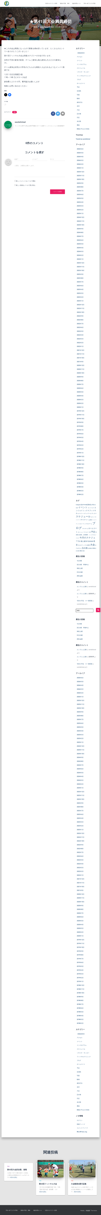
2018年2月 (80, 494)
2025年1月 (80, 213)
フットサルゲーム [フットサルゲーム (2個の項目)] (87, 523)
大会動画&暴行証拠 (78, 1184)
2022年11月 (80, 308)
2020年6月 (80, 388)
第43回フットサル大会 (48, 1184)
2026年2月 (80, 164)
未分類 (79, 121)
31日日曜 (80, 572)
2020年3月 (80, 399)
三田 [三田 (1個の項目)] (90, 532)
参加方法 (79, 102)
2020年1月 (80, 407)
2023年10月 (80, 270)
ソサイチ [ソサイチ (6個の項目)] (82, 520)
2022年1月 (80, 346)
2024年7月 (80, 236)
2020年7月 (80, 384)
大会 (14, 112)
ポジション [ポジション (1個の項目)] (80, 532)
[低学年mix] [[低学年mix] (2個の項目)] (84, 504)
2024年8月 (80, 232)
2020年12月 (80, 365)
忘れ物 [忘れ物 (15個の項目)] (84, 548)
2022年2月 (80, 342)
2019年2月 (80, 449)
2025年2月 (80, 210)
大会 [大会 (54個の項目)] (92, 544)
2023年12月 (80, 263)
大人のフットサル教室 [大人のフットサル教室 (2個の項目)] (84, 545)
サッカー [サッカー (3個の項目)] (94, 513)
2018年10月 (80, 464)
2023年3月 (80, 293)
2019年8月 (80, 426)
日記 (78, 117)
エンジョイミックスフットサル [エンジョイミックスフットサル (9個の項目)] (86, 510)
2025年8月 (80, 187)
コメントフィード (82, 1128)
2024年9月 (80, 229)
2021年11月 (80, 354)
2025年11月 (80, 175)
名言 (78, 106)
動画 (78, 98)
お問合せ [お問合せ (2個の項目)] (93, 504)
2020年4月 (80, 396)
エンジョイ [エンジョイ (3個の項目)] (91, 507)
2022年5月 (80, 331)
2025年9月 (80, 183)
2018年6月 (80, 479)
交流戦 (79, 91)
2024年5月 (80, 244)
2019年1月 (80, 453)
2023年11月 (80, 266)
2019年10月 (80, 418)
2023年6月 (80, 285)
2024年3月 (80, 251)
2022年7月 (80, 323)
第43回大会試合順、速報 (17, 1169)
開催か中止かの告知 (83, 129)
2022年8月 (80, 320)
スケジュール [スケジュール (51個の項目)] (83, 516)
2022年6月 (80, 327)
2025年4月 (80, 202)
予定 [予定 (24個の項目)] (93, 532)
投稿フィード (81, 1124)
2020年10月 (80, 373)
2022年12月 (80, 304)
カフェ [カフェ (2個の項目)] (85, 513)
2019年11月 (80, 415)
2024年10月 (80, 225)
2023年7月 (80, 282)
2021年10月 (80, 358)
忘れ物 (79, 114)
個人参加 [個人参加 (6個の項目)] (84, 541)
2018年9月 (80, 468)
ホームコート (81, 83)
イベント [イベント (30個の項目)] (82, 507)
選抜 (78, 125)
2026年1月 (80, 168)
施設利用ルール (76, 3)
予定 (78, 87)
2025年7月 (80, 191)
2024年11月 (80, 221)
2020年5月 (80, 392)
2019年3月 (80, 445)
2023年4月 (80, 289)
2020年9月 (80, 377)
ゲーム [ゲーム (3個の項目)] (89, 513)
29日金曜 (80, 576)
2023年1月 (80, 301)
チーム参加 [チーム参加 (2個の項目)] (89, 520)
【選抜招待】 (81, 53)
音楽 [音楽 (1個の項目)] (83, 551)
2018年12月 (80, 456)
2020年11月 (80, 369)
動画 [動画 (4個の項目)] (91, 541)
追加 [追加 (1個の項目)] (78, 551)
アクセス (79, 57)
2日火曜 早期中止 (83, 564)
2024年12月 (80, 217)
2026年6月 (80, 149)
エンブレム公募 (82, 586)
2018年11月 (80, 460)
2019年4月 (80, 441)
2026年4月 (80, 156)
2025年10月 (80, 179)
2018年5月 (80, 483)
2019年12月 (80, 411)
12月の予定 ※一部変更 (84, 600)
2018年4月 (80, 487)
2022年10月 (80, 312)
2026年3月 (80, 160)
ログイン (79, 1120)
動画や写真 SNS (64, 3)
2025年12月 (80, 172)
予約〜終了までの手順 (89, 3)
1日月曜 (79, 561)
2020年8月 (80, 380)
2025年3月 (80, 206)
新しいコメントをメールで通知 (25, 181)
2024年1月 (80, 259)
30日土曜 (80, 568)
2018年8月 (80, 472)
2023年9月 (80, 274)
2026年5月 (80, 153)
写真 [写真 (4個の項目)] (88, 541)
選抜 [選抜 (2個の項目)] (81, 551)
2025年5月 (80, 198)
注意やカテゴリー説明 (51, 3)
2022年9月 (80, 316)
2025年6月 (80, 194)
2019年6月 (80, 434)
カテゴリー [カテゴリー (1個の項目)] (80, 513)
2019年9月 (80, 422)
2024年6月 (80, 240)
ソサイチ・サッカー (83, 72)
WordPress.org (82, 1132)
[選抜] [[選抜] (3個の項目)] (89, 504)
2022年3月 (80, 339)
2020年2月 (80, 403)
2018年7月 (80, 475)
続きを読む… (14, 1177)
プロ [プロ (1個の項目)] (83, 528)
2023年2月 (80, 297)
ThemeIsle (93, 1210)
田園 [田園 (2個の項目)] (93, 548)
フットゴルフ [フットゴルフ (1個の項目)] (79, 523)
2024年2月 (80, 255)
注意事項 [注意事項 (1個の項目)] (90, 548)
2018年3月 (80, 491)
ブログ (79, 79)
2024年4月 (80, 248)
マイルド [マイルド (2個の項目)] (86, 532)
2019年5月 (80, 437)
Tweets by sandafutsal (83, 139)
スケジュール (81, 68)
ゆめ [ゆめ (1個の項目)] (77, 507)
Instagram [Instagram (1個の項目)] (78, 504)
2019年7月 (80, 430)
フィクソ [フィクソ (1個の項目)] (94, 520)
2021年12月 (80, 350)
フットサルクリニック (84, 76)
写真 (78, 95)
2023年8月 (80, 278)
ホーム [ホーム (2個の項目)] (86, 528)
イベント (79, 60)
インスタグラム (82, 64)
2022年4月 (80, 335)
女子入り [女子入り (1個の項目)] (79, 548)
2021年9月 (80, 361)
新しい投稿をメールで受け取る (25, 185)
